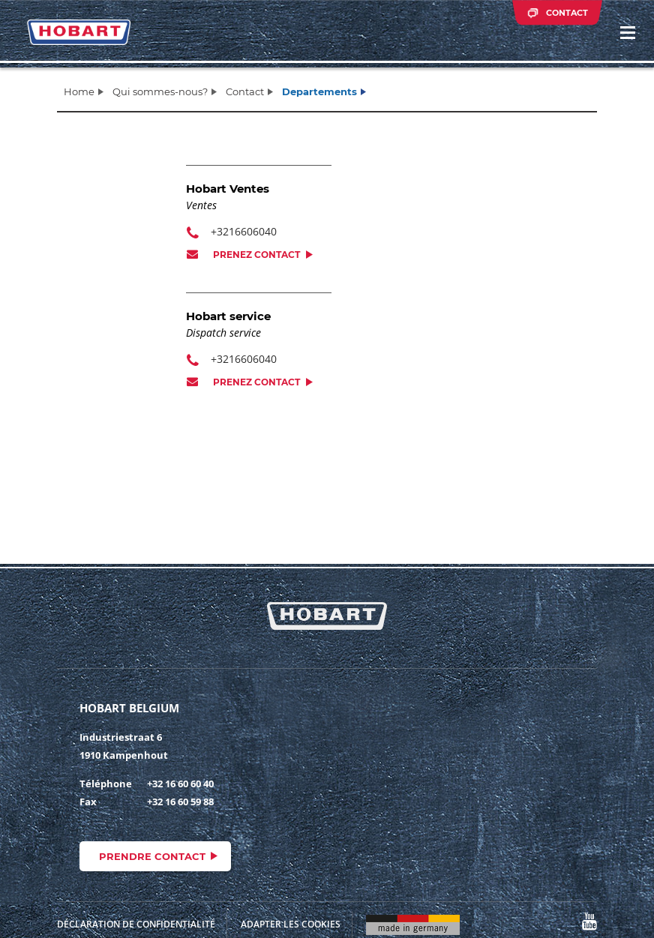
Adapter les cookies (290, 924)
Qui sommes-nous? (160, 91)
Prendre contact (152, 856)
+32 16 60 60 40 (180, 783)
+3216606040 (244, 231)
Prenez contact (256, 254)
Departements (319, 91)
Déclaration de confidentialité (136, 924)
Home (79, 91)
